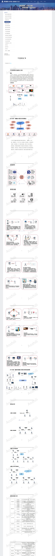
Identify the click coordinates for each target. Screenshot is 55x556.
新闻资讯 (41, 1)
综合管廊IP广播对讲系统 (8, 35)
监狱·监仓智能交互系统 (8, 14)
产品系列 (35, 1)
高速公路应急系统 (7, 25)
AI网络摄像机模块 (7, 553)
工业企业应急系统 (7, 31)
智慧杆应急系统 (7, 23)
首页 (28, 1)
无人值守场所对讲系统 (8, 39)
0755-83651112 (7, 54)
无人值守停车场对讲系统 (8, 37)
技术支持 (6, 48)
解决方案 (38, 1)
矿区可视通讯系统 (7, 33)
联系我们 (45, 1)
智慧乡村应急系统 (7, 29)
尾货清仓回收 (18, 553)
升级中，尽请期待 (7, 50)
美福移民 (14, 553)
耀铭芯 (11, 553)
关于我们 (31, 1)
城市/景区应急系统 (7, 27)
